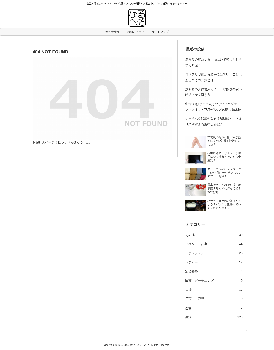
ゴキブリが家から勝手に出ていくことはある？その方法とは (213, 77)
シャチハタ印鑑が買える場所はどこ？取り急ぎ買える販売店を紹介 (213, 121)
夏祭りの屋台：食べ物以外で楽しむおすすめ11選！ (213, 62)
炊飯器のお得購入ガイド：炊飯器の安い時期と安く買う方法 (213, 92)
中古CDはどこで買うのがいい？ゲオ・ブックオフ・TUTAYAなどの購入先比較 (213, 106)
